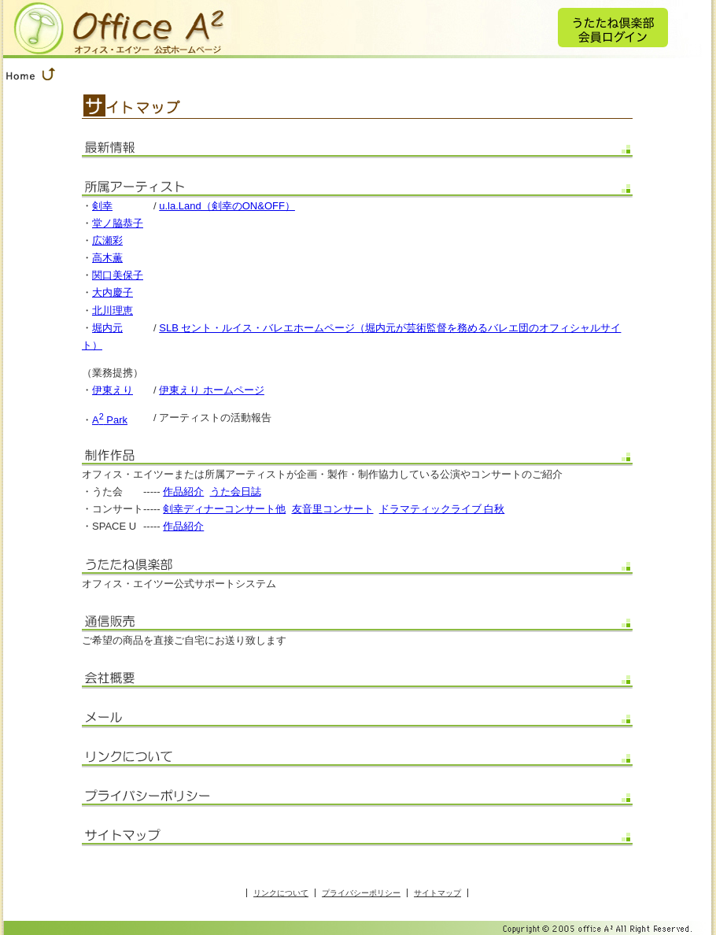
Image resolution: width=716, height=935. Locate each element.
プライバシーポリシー (361, 893)
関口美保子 (117, 275)
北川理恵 (112, 310)
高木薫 (107, 258)
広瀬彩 (107, 240)
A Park (109, 420)
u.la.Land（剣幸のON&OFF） (227, 206)
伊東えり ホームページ (211, 390)
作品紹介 (183, 491)
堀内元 (107, 328)
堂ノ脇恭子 (117, 223)
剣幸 (102, 206)
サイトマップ (437, 893)
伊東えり (112, 390)
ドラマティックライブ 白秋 (442, 509)
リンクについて (280, 893)
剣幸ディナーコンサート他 (224, 509)
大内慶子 (112, 292)
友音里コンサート (333, 509)
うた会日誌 (235, 491)
